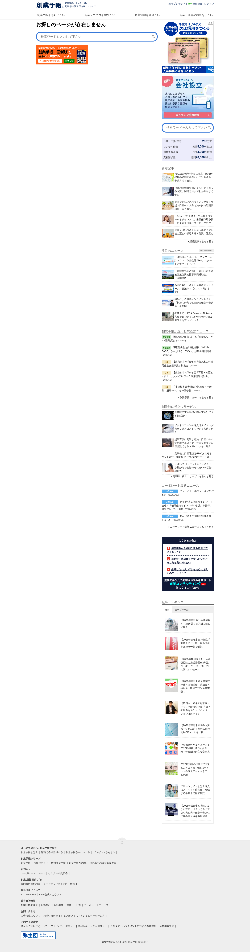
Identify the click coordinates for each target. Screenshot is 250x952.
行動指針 (46, 905)
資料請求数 (169, 157)
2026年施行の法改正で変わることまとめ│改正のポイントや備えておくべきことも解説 (195, 769)
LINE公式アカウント (50, 894)
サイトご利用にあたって (34, 926)
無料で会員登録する (52, 852)
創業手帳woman (77, 862)
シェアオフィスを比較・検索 (59, 884)
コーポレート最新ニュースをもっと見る (192, 526)
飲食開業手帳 (58, 862)
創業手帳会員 (170, 152)
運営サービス (73, 905)
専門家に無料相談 (30, 884)
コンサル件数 (170, 146)
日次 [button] (167, 609)
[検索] (153, 36)
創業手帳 (26, 862)
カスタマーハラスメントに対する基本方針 (133, 926)
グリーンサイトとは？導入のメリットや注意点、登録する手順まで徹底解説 (195, 790)
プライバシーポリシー (63, 926)
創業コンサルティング (185, 583)
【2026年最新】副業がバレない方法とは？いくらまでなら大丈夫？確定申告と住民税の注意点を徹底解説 (195, 811)
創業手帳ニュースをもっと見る (197, 397)
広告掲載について (30, 915)
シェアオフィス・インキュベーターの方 (83, 915)
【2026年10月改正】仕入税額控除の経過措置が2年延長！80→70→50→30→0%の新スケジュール (196, 664)
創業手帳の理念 (29, 905)
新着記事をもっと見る (201, 241)
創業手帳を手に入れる (78, 852)
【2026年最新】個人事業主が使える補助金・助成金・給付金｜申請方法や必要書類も (195, 686)
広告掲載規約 (167, 926)
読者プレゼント (177, 3)
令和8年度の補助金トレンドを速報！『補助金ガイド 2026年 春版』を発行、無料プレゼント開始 (187, 505)
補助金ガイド (41, 862)
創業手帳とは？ (29, 852)
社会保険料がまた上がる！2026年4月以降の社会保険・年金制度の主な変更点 (195, 748)
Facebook (31, 894)
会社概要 (58, 905)
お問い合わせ (50, 915)
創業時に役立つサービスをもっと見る (193, 476)
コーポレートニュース (33, 873)
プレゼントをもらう (104, 852)
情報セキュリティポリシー (92, 926)
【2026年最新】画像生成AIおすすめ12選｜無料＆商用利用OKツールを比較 (195, 729)
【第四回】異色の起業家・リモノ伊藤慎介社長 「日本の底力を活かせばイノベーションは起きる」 (195, 708)
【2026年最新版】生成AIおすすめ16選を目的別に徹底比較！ (195, 624)
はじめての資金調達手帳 (103, 862)
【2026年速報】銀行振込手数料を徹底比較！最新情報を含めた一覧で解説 (195, 643)
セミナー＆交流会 (58, 873)
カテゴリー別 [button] (182, 609)
